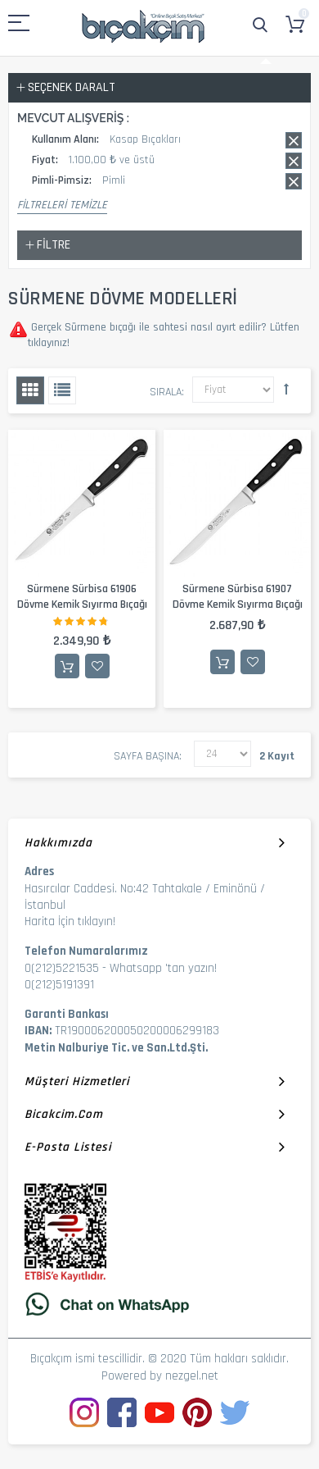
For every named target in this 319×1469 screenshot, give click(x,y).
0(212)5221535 (62, 968)
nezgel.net (191, 1376)
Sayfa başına (146, 756)
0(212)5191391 (59, 984)
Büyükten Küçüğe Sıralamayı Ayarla (286, 388)
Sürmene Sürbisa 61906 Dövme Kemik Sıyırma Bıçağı (82, 597)
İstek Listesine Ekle (97, 666)
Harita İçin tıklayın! (70, 921)
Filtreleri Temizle (62, 205)
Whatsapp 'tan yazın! (163, 968)
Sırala (166, 392)
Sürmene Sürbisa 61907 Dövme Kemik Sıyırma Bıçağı (238, 597)
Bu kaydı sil (293, 140)
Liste (62, 390)
